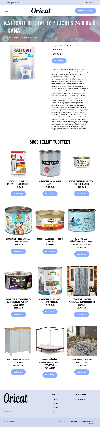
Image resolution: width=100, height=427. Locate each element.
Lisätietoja (59, 61)
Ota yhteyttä (68, 421)
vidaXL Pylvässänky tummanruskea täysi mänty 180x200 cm (50, 362)
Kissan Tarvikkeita (85, 11)
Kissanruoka (65, 46)
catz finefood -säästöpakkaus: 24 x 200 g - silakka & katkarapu (81, 241)
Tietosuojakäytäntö (88, 421)
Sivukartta (92, 423)
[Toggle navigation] (6, 11)
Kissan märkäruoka (76, 46)
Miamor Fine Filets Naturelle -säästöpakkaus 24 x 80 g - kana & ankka (18, 302)
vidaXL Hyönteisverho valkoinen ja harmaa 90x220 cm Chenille (82, 302)
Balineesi (56, 407)
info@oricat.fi (90, 3)
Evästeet (77, 421)
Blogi (55, 411)
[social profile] (19, 3)
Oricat (55, 399)
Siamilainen (57, 403)
